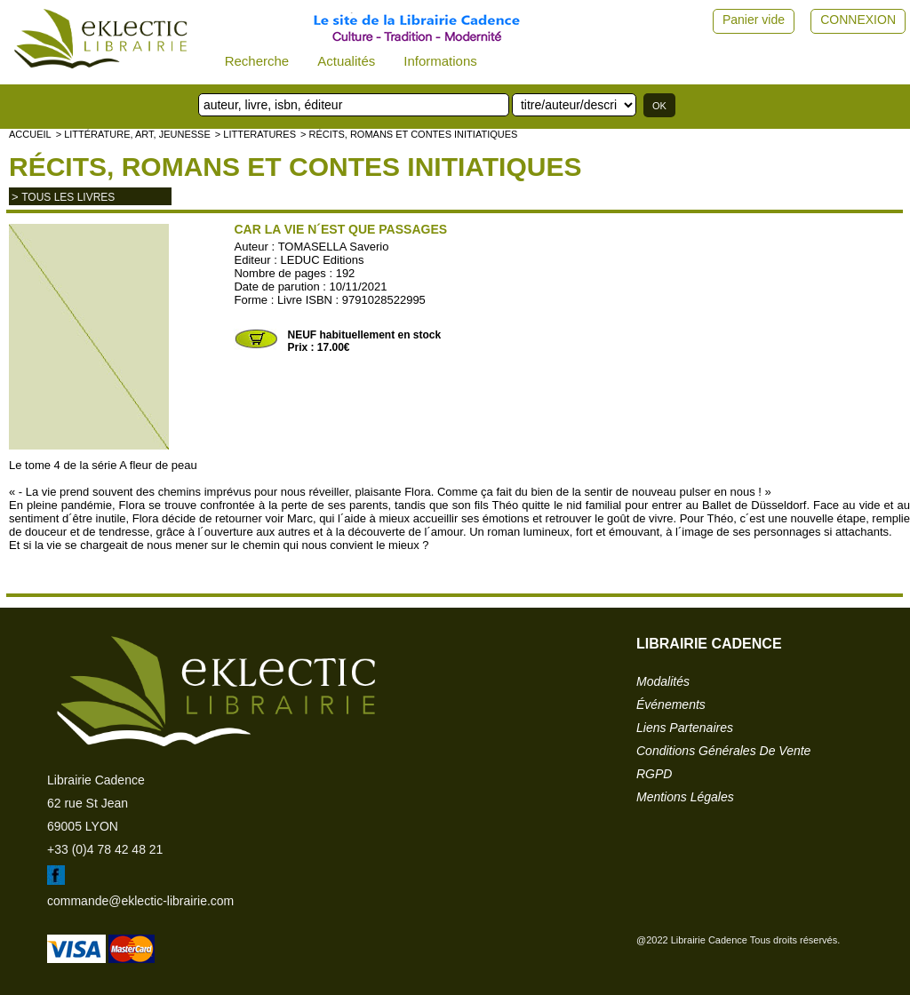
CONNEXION (858, 19)
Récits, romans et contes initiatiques (295, 166)
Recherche (257, 60)
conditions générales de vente (723, 751)
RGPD (654, 774)
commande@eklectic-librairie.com (140, 901)
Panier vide (753, 19)
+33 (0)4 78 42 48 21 (105, 849)
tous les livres (68, 197)
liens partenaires (684, 727)
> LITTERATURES (255, 134)
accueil (30, 134)
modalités (663, 681)
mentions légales (685, 797)
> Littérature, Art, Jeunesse (133, 134)
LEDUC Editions (322, 260)
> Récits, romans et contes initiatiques (408, 134)
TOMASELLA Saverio (333, 246)
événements (671, 704)
